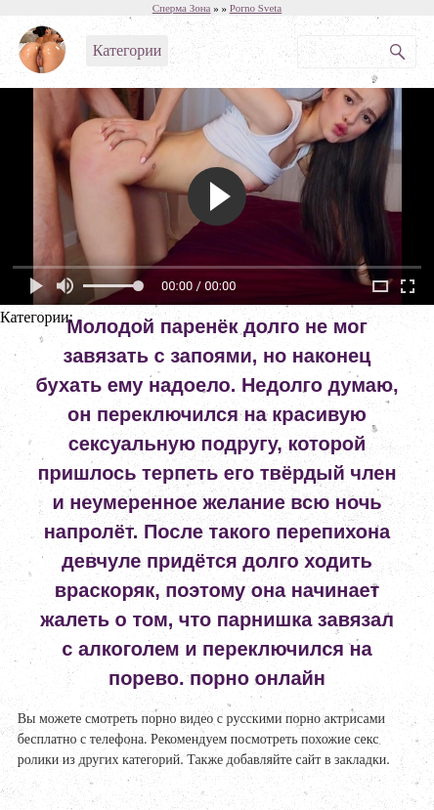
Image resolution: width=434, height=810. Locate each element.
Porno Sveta (256, 8)
